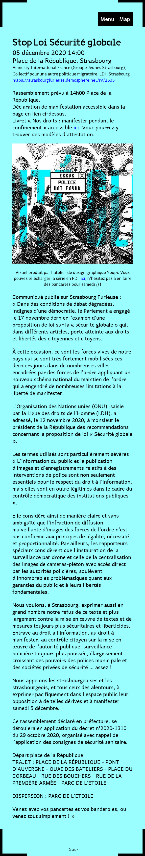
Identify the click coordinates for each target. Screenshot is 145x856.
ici (76, 127)
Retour (73, 850)
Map (124, 18)
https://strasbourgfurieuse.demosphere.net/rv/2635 (64, 80)
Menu (107, 18)
